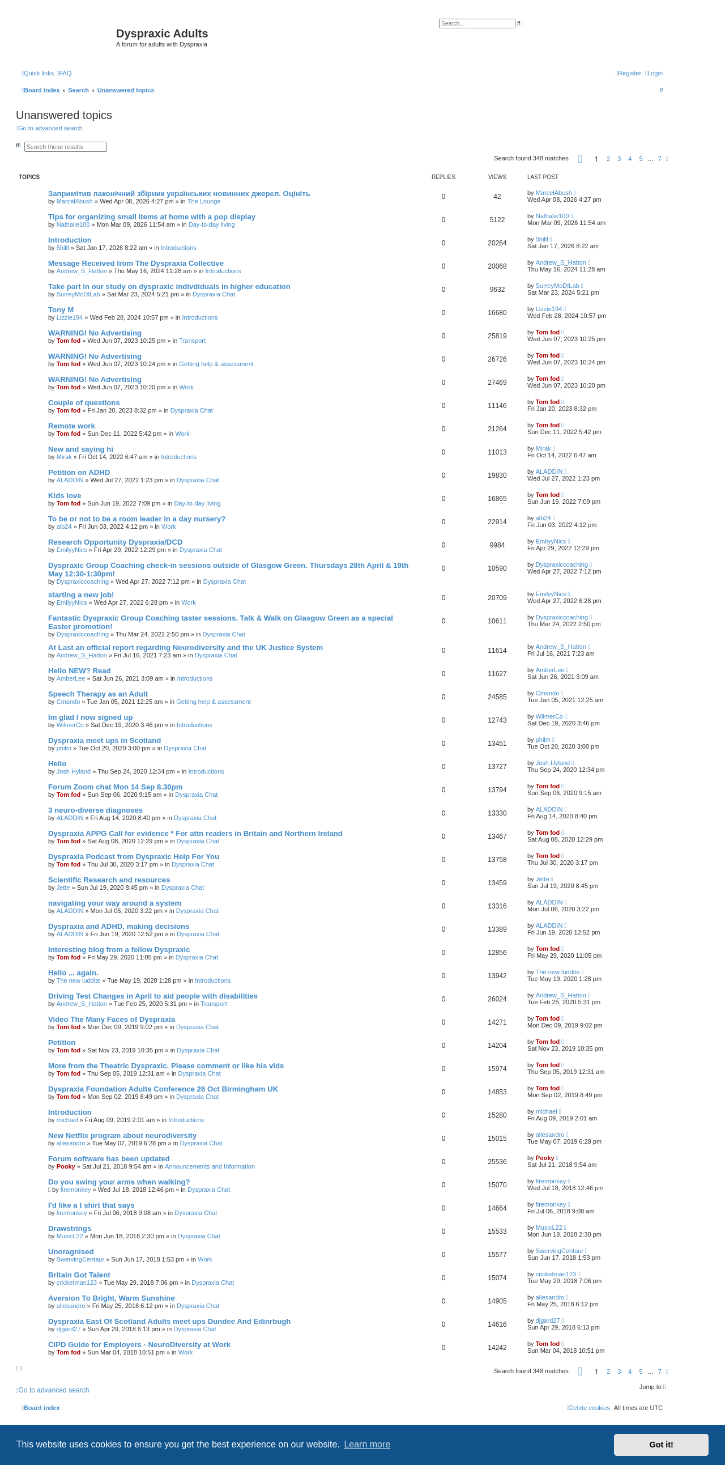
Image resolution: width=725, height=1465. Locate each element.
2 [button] (608, 158)
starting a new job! (81, 595)
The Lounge (204, 201)
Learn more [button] (367, 1444)
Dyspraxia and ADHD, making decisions (118, 926)
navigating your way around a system (114, 903)
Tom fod (69, 340)
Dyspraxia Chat (214, 294)
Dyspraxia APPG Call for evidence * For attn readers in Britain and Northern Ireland (195, 833)
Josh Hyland (74, 771)
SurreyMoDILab (78, 294)
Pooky (66, 1166)
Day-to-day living (212, 224)
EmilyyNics (72, 549)
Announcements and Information (210, 1166)
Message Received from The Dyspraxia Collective (136, 263)
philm (64, 748)
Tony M (61, 309)
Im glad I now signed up (90, 717)
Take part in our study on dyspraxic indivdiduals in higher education (169, 286)
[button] (580, 158)
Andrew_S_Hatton (82, 270)
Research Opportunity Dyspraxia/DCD (115, 542)
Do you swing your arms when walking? (119, 1182)
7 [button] (660, 158)
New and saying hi (80, 449)
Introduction (70, 240)
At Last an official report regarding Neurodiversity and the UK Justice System (185, 647)
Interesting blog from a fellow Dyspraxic (119, 949)
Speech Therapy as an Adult (98, 694)
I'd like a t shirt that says (91, 1205)
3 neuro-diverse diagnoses (95, 810)
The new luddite (79, 980)
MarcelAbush (75, 201)
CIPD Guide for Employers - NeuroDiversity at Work (139, 1344)
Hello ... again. (73, 973)
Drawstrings (69, 1228)
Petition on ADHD (79, 472)
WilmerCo (70, 724)
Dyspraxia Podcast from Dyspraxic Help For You (133, 856)
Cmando (68, 701)
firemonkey (76, 1189)
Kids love (65, 495)
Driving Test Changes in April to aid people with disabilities (153, 996)
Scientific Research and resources (109, 880)
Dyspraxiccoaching (83, 581)
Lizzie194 (70, 317)
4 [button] (630, 158)
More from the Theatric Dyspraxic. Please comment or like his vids (166, 1065)
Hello (57, 763)
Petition (61, 1042)
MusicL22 (70, 1236)
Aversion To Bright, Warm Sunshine (111, 1298)
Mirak (64, 456)
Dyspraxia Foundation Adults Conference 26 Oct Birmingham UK (163, 1089)
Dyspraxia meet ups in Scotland (104, 740)
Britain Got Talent (79, 1275)
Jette (63, 887)
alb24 (64, 526)
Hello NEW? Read (79, 670)
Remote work (71, 426)
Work (186, 387)
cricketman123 (77, 1282)
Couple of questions (84, 402)
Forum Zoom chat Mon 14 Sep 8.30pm (115, 787)
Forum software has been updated (109, 1158)
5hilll (63, 247)
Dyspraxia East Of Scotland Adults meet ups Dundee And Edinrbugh (169, 1321)
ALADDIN (70, 480)
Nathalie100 (73, 224)
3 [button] (619, 158)
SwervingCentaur (80, 1259)
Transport (192, 340)
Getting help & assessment (216, 363)
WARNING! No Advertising (95, 333)
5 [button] (641, 158)
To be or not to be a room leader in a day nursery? (136, 519)
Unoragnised (71, 1251)
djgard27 (69, 1329)
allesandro (71, 1143)
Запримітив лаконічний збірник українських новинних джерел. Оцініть (179, 193)
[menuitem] (64, 73)
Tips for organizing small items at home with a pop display (151, 217)
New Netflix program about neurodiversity (122, 1135)
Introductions (179, 247)
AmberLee (71, 678)
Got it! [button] (661, 1444)
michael (67, 1119)
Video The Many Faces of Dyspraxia (111, 1019)
